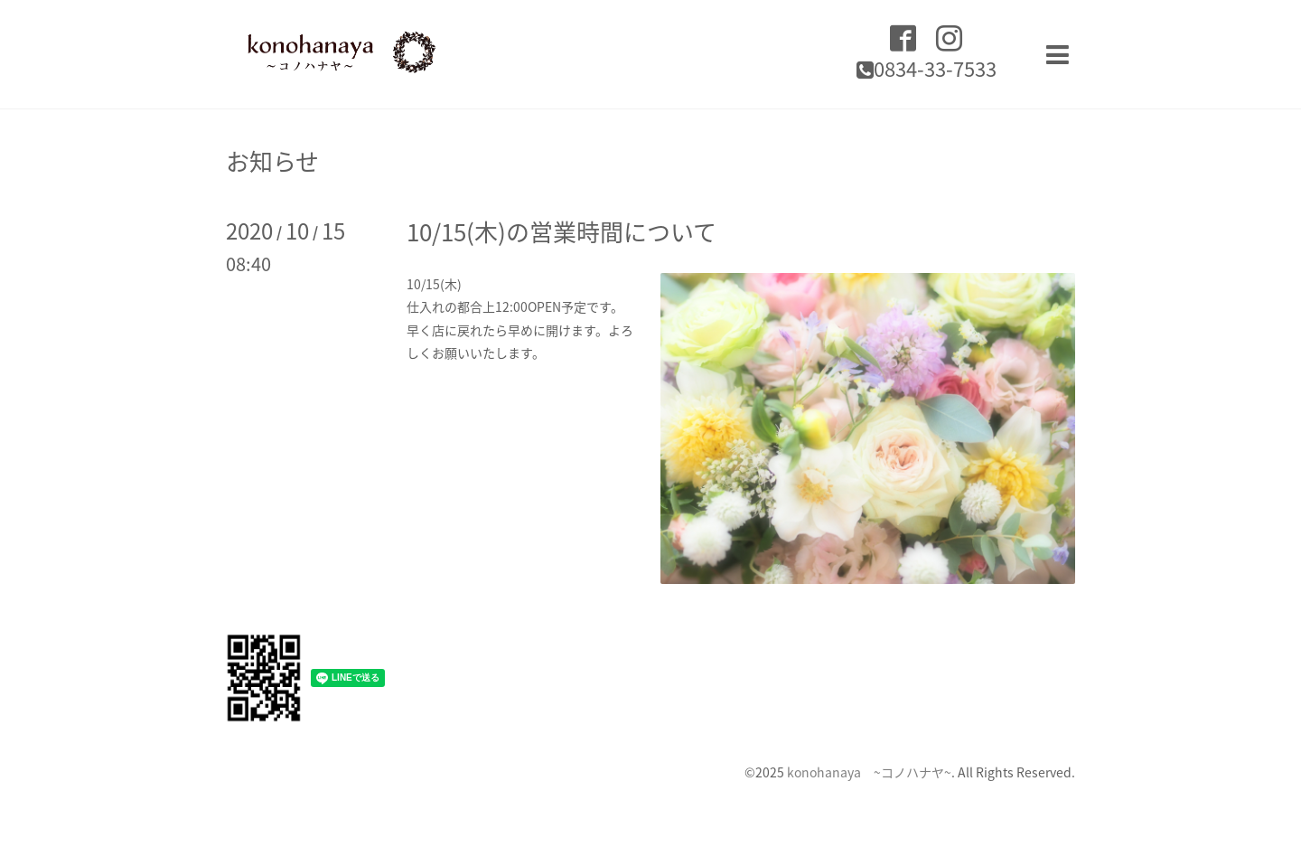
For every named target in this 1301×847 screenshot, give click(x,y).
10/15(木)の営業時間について (561, 231)
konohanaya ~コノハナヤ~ (869, 772)
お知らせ (272, 161)
